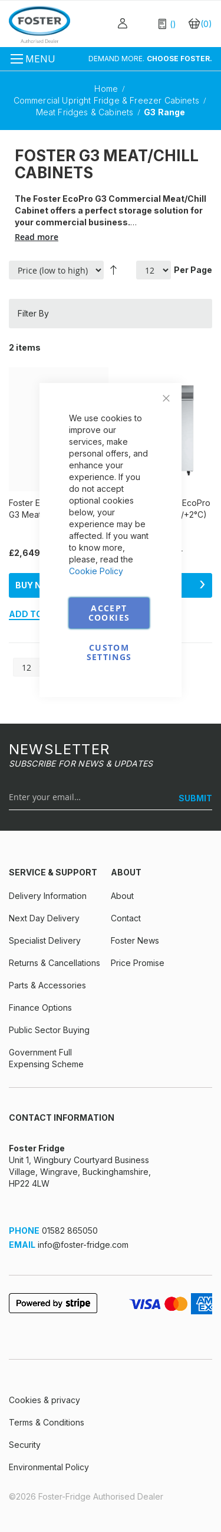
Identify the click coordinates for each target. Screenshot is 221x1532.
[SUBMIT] (191, 798)
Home (107, 89)
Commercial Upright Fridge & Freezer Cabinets (108, 100)
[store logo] (39, 24)
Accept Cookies (109, 612)
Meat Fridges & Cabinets (86, 112)
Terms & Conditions (46, 1422)
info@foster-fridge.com (83, 1245)
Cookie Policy (96, 571)
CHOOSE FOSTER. (179, 58)
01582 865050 (70, 1230)
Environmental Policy (49, 1467)
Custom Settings (109, 652)
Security (25, 1445)
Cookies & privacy (44, 1400)
